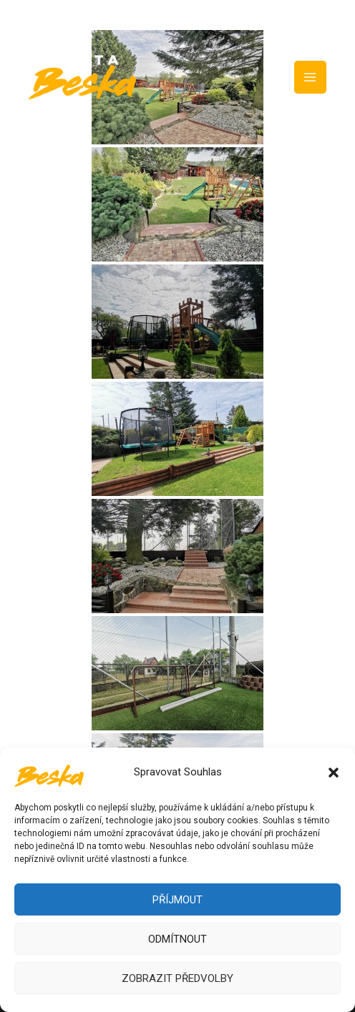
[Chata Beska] (49, 772)
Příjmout (177, 899)
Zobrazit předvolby (177, 978)
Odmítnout (177, 939)
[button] (333, 772)
